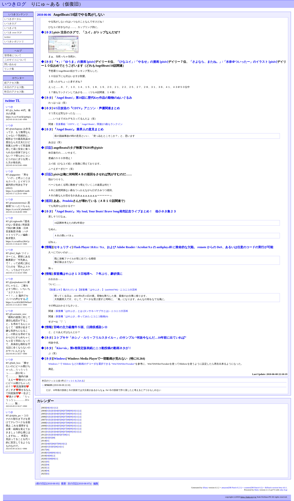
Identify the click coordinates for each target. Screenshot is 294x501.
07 (65, 410)
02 (50, 410)
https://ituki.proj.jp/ (248, 497)
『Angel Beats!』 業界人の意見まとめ (78, 129)
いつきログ (14, 4)
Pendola (67, 200)
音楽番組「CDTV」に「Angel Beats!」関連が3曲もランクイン (89, 124)
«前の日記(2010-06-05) (47, 483)
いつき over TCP (13, 32)
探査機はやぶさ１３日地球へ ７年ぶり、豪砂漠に (87, 273)
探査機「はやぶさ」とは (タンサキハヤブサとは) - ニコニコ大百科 (92, 311)
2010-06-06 (44, 14)
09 (71, 410)
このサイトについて (15, 59)
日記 (49, 147)
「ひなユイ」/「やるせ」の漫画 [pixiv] (142, 61)
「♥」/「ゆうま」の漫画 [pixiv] (74, 61)
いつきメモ (10, 28)
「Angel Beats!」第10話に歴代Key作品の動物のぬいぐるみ (92, 97)
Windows (60, 358)
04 (47, 407)
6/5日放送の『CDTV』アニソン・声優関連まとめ (86, 108)
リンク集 (9, 68)
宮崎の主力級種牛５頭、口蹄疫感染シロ (80, 327)
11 (53, 407)
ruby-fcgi (283, 490)
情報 (49, 247)
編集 (95, 483)
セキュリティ (63, 247)
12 (56, 407)
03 (53, 410)
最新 (63, 483)
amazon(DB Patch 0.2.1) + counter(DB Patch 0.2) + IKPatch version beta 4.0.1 (254, 487)
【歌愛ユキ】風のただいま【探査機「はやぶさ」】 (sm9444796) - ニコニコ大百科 (92, 289)
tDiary (205, 487)
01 (47, 410)
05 (59, 410)
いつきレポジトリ (14, 41)
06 (62, 410)
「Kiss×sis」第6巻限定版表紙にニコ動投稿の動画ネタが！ (92, 348)
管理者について (12, 55)
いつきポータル (12, 19)
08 (68, 410)
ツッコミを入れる (75, 381)
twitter (7, 37)
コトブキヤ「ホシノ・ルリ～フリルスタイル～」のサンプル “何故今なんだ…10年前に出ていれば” (119, 337)
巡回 (49, 200)
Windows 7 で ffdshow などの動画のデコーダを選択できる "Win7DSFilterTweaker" (91, 363)
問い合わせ (10, 64)
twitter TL (12, 101)
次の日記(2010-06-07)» (80, 483)
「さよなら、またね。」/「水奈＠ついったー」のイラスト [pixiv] (233, 61)
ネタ (49, 32)
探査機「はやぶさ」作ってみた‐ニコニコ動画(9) (82, 316)
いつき (9, 106)
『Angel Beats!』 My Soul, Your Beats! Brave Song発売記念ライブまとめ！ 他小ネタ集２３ (114, 211)
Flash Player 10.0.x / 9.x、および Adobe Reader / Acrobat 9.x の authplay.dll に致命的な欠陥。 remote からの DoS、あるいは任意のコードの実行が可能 (173, 247)
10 (50, 407)
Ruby (256, 490)
